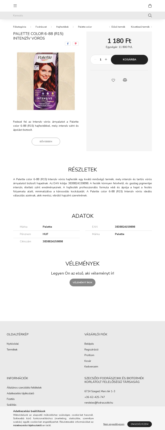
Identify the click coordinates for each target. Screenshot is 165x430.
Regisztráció (91, 349)
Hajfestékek (62, 26)
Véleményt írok (82, 282)
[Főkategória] (19, 26)
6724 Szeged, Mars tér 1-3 (99, 391)
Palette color (85, 26)
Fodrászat (41, 26)
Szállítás (11, 405)
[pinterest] (76, 44)
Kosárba (129, 59)
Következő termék (140, 26)
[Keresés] (82, 15)
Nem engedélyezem (113, 424)
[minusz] (95, 60)
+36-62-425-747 (94, 397)
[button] (113, 80)
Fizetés (11, 399)
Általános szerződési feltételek (24, 387)
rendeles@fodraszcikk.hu (98, 403)
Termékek (12, 349)
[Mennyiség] (100, 59)
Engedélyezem (139, 424)
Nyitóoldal (13, 344)
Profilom (89, 355)
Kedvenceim (91, 366)
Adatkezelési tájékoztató (20, 393)
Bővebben (46, 141)
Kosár (87, 361)
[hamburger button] (15, 6)
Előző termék (118, 26)
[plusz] (106, 60)
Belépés (89, 344)
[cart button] (150, 6)
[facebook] (68, 44)
